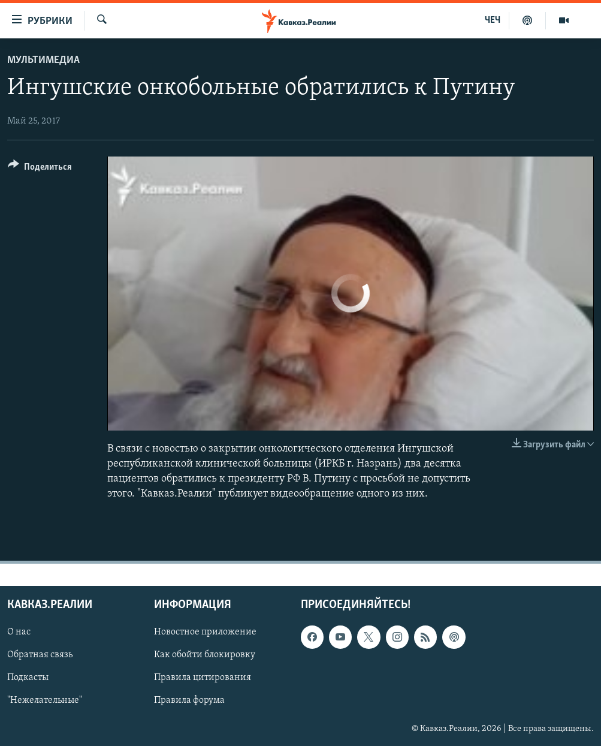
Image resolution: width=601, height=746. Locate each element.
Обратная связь (40, 655)
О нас (19, 632)
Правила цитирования (202, 678)
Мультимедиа (43, 60)
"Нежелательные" (44, 701)
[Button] (40, 169)
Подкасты (28, 678)
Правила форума (189, 701)
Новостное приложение (205, 632)
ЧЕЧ (492, 20)
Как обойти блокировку (204, 655)
